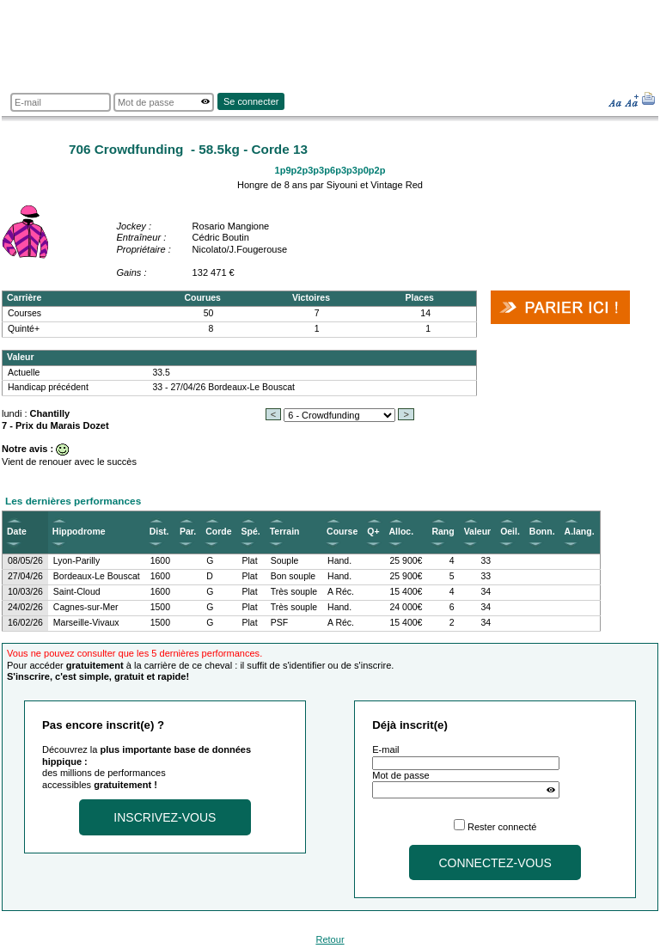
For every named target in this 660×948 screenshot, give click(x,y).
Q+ (373, 531)
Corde (218, 531)
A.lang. (580, 531)
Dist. (159, 531)
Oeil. (510, 531)
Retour (329, 939)
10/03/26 (25, 591)
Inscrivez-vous (164, 817)
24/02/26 (25, 607)
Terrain (285, 531)
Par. (188, 531)
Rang (442, 531)
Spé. (250, 531)
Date (17, 531)
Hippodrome (79, 531)
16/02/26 (25, 622)
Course (342, 531)
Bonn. (542, 531)
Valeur (477, 531)
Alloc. (401, 531)
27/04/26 (25, 576)
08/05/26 (25, 561)
